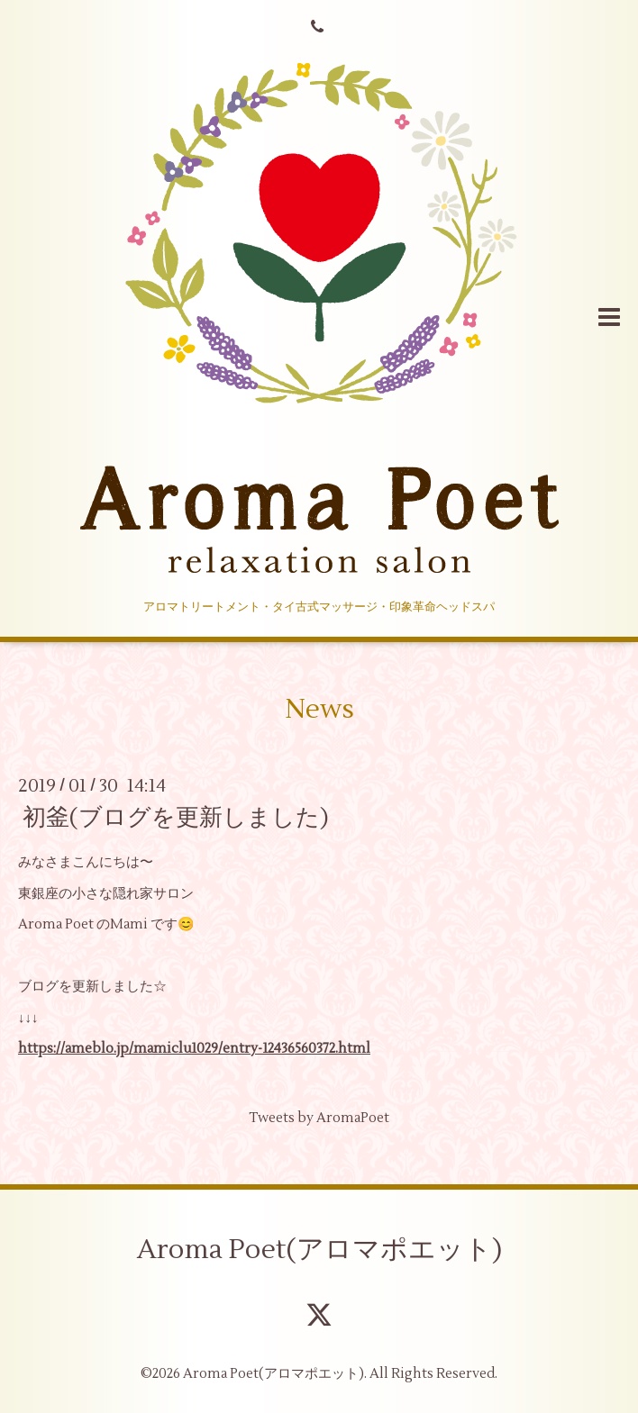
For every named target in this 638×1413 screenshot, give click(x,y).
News (319, 709)
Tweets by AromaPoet (319, 1118)
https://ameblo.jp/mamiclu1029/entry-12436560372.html (194, 1048)
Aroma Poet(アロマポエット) (319, 1249)
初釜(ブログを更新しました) (176, 817)
